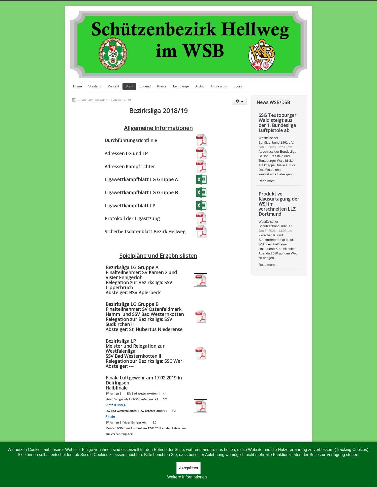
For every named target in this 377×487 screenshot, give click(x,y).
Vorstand (94, 86)
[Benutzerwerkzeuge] (239, 101)
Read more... (268, 181)
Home (77, 86)
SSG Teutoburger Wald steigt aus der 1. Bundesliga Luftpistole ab (277, 122)
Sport (129, 86)
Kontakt (113, 86)
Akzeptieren (188, 468)
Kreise (162, 86)
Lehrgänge (181, 86)
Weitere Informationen (187, 477)
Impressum (219, 86)
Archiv (199, 86)
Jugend (145, 86)
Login (238, 86)
